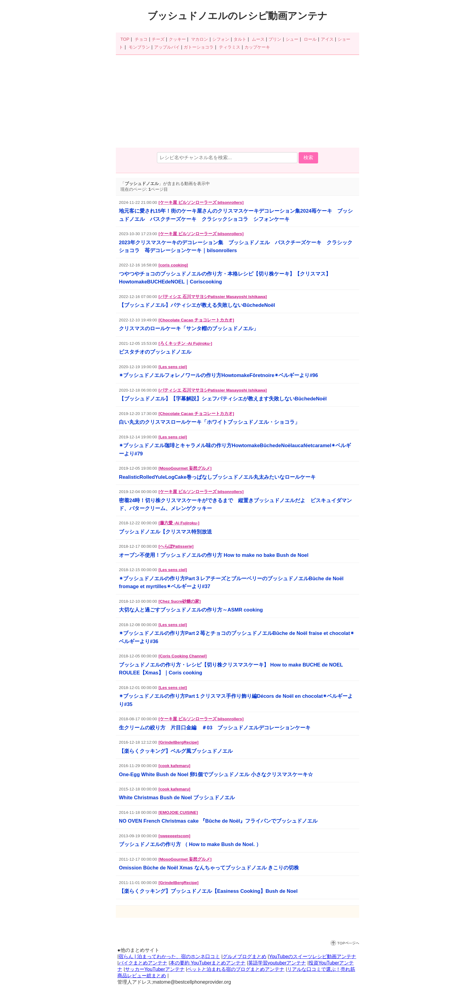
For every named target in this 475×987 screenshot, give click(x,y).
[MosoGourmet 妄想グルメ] (184, 468)
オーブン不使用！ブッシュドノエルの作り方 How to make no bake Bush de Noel (213, 555)
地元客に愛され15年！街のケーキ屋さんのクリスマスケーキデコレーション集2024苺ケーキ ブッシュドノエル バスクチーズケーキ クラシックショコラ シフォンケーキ (236, 214)
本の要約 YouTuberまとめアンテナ (208, 962)
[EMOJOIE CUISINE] (178, 812)
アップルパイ (167, 47)
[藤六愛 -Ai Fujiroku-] (178, 523)
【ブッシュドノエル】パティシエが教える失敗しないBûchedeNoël (197, 305)
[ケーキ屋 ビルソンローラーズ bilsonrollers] (201, 202)
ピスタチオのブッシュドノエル (155, 352)
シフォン (220, 39)
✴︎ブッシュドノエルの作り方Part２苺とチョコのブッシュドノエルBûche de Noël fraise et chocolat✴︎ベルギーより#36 (236, 637)
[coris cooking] (173, 265)
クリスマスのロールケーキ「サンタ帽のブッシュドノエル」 (188, 328)
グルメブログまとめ (244, 956)
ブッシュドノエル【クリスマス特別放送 (165, 531)
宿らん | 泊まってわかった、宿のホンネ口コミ (169, 956)
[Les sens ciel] (172, 367)
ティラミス (229, 47)
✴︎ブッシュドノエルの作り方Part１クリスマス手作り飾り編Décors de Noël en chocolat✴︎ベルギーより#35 (236, 700)
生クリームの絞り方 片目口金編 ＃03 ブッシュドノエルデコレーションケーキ (214, 727)
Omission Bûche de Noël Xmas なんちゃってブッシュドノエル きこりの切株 (209, 867)
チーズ (158, 39)
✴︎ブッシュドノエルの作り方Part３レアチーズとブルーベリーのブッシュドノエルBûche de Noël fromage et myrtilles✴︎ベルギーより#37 (231, 582)
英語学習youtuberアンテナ (277, 962)
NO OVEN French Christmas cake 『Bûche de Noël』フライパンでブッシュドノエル (218, 821)
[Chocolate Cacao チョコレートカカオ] (196, 320)
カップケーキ (257, 47)
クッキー (177, 39)
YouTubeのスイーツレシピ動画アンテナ (312, 956)
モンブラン (139, 47)
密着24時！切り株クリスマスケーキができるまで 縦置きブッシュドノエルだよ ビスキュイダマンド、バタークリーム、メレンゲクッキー (235, 504)
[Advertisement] (237, 102)
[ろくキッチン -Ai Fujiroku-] (185, 343)
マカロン (199, 39)
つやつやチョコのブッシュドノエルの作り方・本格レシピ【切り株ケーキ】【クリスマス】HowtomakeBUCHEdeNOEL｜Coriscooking (225, 277)
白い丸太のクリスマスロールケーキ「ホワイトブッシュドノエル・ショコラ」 (209, 422)
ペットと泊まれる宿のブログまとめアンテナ (235, 969)
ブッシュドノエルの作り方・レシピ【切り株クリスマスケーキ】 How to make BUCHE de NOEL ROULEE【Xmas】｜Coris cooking (231, 668)
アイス (327, 39)
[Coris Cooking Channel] (182, 656)
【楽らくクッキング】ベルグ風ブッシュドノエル (176, 751)
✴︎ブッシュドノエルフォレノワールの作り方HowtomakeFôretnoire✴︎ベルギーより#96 (218, 375)
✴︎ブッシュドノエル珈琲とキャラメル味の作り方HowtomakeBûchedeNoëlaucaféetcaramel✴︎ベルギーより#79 (235, 449)
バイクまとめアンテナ (143, 962)
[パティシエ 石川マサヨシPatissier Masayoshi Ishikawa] (212, 296)
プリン (275, 39)
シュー (292, 39)
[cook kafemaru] (174, 765)
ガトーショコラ (198, 47)
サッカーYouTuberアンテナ (155, 969)
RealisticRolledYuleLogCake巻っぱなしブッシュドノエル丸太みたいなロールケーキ (217, 477)
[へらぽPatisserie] (175, 546)
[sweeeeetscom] (174, 836)
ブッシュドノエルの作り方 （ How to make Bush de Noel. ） (190, 844)
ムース (258, 39)
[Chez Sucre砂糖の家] (179, 601)
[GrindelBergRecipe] (178, 742)
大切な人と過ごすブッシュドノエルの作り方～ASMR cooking (191, 609)
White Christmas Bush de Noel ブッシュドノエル (177, 797)
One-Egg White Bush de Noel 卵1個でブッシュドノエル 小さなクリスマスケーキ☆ (216, 774)
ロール (310, 39)
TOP (124, 39)
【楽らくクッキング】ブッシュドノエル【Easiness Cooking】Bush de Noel (208, 891)
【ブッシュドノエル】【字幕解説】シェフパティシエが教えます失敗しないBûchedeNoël (223, 398)
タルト (240, 39)
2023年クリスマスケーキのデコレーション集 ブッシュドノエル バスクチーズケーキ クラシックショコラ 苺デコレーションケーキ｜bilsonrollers (235, 246)
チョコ (141, 39)
